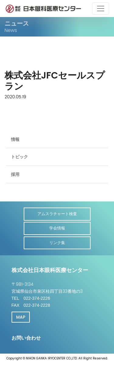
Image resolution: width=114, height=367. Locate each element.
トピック (19, 157)
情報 (15, 139)
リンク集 (57, 242)
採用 (15, 174)
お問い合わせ (26, 337)
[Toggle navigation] (100, 8)
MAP (20, 317)
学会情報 (57, 228)
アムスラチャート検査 (57, 213)
